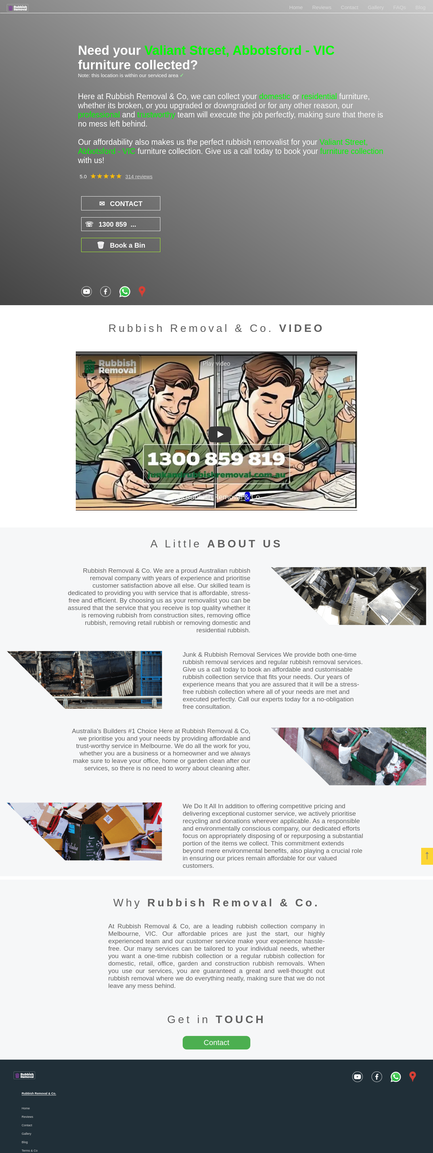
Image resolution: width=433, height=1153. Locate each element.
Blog (420, 7)
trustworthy (156, 114)
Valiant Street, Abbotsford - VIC (239, 50)
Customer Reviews (34, 1125)
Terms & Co (30, 1108)
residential (319, 96)
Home (296, 7)
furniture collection (351, 151)
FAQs (399, 7)
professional (99, 114)
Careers (27, 1133)
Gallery (376, 7)
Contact (350, 7)
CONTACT (111, 203)
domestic (274, 96)
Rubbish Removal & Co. (233, 860)
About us (28, 1116)
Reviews (322, 7)
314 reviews (139, 176)
